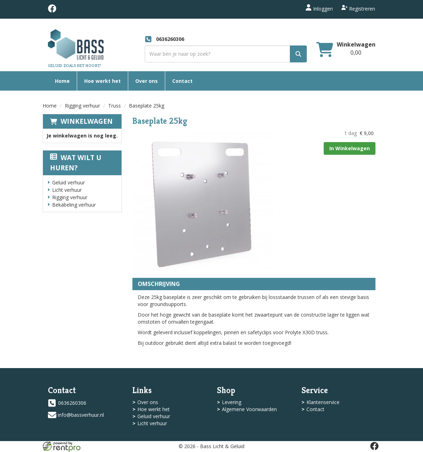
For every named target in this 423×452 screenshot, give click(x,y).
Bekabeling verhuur (74, 204)
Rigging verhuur (82, 105)
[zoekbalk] (226, 53)
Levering (231, 402)
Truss (114, 105)
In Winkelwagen (349, 148)
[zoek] (298, 53)
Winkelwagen (87, 121)
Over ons (146, 81)
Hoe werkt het (102, 81)
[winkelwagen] (324, 50)
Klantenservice (323, 402)
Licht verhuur (67, 190)
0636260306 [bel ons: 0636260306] (72, 402)
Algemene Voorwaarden (249, 409)
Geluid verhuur (68, 182)
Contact (182, 81)
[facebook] (52, 10)
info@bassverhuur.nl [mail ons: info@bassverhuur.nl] (81, 414)
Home (62, 81)
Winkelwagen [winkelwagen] (356, 44)
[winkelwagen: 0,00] (355, 52)
